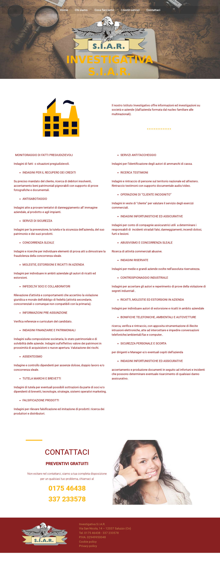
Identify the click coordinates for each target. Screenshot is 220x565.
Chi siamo (81, 10)
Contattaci (153, 10)
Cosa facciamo (104, 10)
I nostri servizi (130, 10)
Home (64, 10)
